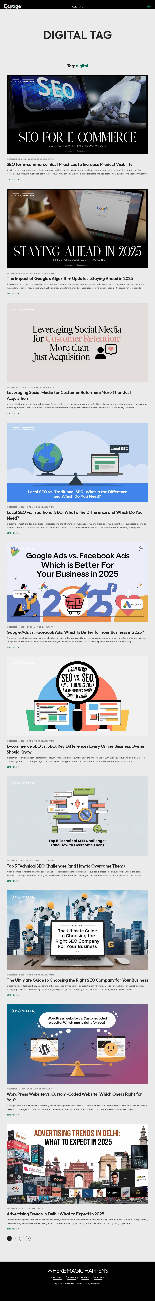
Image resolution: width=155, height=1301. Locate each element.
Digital (16, 81)
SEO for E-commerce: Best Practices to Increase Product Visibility (69, 164)
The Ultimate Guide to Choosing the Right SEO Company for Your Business (77, 980)
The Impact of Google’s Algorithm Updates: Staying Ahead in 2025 (70, 278)
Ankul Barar (36, 1209)
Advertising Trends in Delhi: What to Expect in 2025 (55, 1214)
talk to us (77, 6)
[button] (77, 1271)
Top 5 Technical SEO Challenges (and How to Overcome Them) (66, 866)
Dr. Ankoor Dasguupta (42, 159)
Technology (28, 81)
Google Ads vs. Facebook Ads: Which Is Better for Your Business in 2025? (75, 632)
